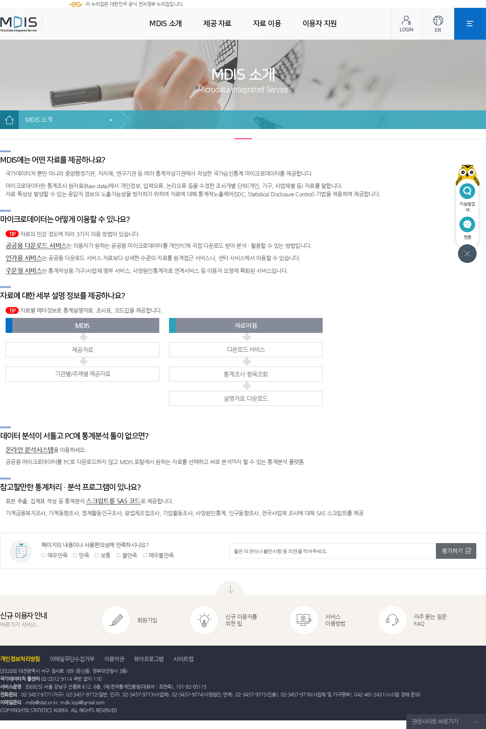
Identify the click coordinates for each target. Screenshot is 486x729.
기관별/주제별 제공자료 (82, 373)
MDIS (37, 24)
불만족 (129, 555)
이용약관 (114, 659)
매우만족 (57, 555)
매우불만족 (161, 555)
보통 (106, 555)
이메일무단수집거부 (72, 659)
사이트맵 (183, 659)
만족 (84, 555)
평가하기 (452, 551)
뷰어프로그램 (149, 659)
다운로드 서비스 (246, 349)
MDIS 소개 (38, 119)
